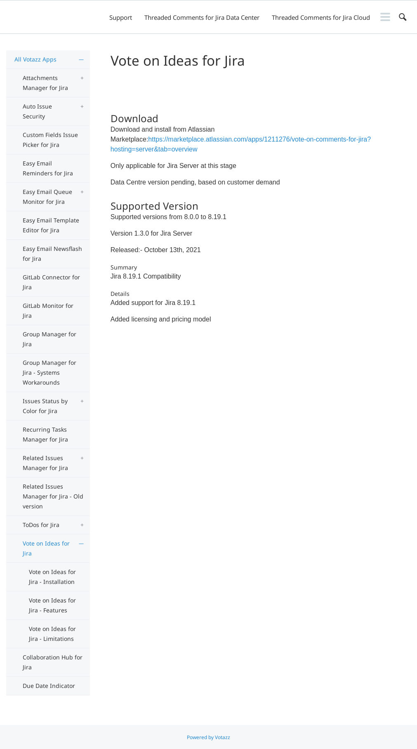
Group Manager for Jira (49, 339)
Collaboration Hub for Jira (52, 662)
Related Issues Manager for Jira (45, 463)
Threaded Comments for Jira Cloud (321, 17)
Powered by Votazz (208, 737)
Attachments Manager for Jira (45, 83)
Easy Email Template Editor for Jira (51, 225)
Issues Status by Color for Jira (45, 406)
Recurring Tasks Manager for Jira (45, 434)
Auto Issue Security (37, 111)
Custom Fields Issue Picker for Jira (50, 140)
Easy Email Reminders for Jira (48, 168)
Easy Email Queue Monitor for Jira (47, 197)
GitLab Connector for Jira (51, 282)
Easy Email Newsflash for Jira (52, 253)
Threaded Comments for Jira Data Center (201, 17)
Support (120, 17)
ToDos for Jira (41, 525)
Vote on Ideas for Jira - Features (52, 605)
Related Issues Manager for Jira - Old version (53, 496)
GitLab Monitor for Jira (48, 310)
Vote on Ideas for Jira (46, 548)
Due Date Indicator (49, 686)
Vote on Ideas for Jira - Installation (52, 577)
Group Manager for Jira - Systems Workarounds (49, 372)
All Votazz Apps (35, 59)
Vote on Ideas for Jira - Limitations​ (52, 634)
